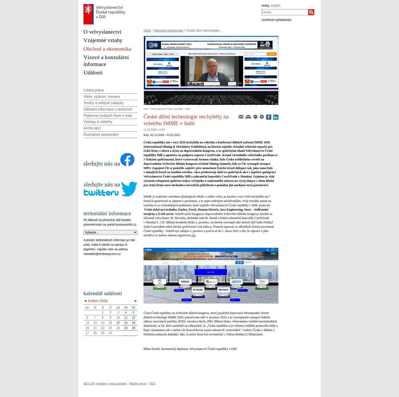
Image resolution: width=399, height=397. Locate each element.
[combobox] (285, 12)
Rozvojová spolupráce (101, 134)
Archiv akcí (92, 128)
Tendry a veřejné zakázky (103, 103)
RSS (152, 383)
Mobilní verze (138, 383)
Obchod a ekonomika (168, 30)
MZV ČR (88, 383)
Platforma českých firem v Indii (107, 116)
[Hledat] (311, 12)
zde (193, 235)
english (275, 5)
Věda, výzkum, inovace (101, 96)
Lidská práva (93, 90)
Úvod (147, 30)
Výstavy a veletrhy (97, 122)
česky (265, 5)
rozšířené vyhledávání (276, 19)
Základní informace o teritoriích (107, 109)
